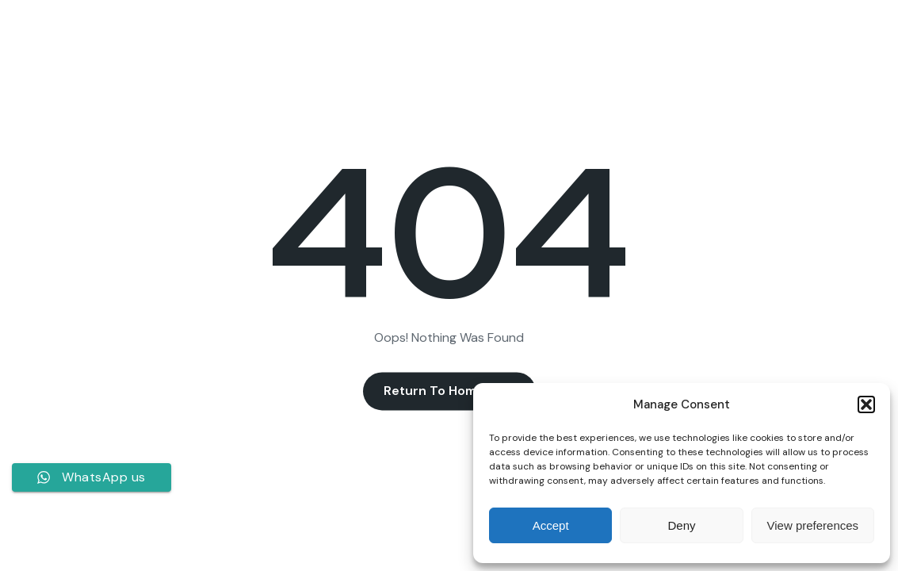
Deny (681, 525)
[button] (866, 404)
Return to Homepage (449, 391)
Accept (551, 525)
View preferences (813, 525)
